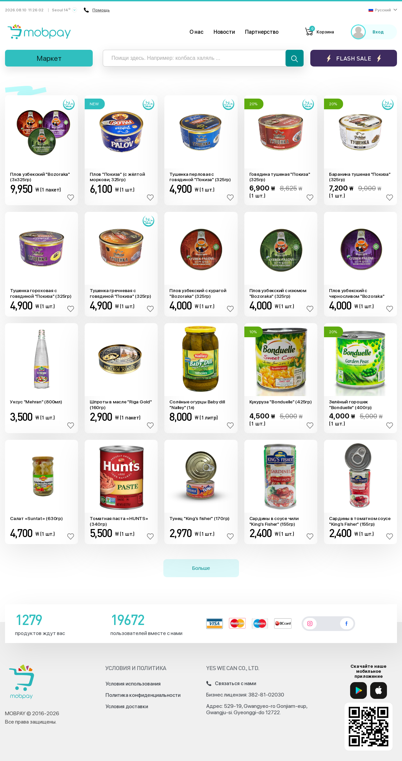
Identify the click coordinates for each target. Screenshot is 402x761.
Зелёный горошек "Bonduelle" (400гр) (350, 404)
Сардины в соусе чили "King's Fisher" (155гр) (274, 521)
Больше (201, 568)
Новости (224, 32)
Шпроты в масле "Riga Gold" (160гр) (121, 404)
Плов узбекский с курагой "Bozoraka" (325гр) (197, 293)
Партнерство (261, 32)
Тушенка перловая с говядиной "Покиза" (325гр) (200, 176)
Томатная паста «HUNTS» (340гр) (119, 521)
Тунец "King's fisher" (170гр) (199, 518)
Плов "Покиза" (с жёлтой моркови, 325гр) (117, 176)
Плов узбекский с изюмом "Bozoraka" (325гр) (277, 293)
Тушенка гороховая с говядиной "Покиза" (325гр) (41, 293)
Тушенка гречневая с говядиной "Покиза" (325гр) (120, 293)
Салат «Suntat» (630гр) (36, 518)
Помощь (97, 10)
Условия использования (133, 684)
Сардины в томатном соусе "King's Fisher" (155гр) (360, 521)
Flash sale (353, 58)
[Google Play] (358, 690)
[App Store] (378, 690)
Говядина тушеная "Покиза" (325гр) (279, 176)
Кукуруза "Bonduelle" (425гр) (280, 401)
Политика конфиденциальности (142, 695)
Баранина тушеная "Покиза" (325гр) (360, 176)
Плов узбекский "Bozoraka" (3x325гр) (40, 176)
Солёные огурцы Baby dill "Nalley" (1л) (197, 404)
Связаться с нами (231, 683)
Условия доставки (126, 707)
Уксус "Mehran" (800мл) (36, 401)
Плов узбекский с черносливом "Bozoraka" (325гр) (357, 293)
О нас (196, 32)
